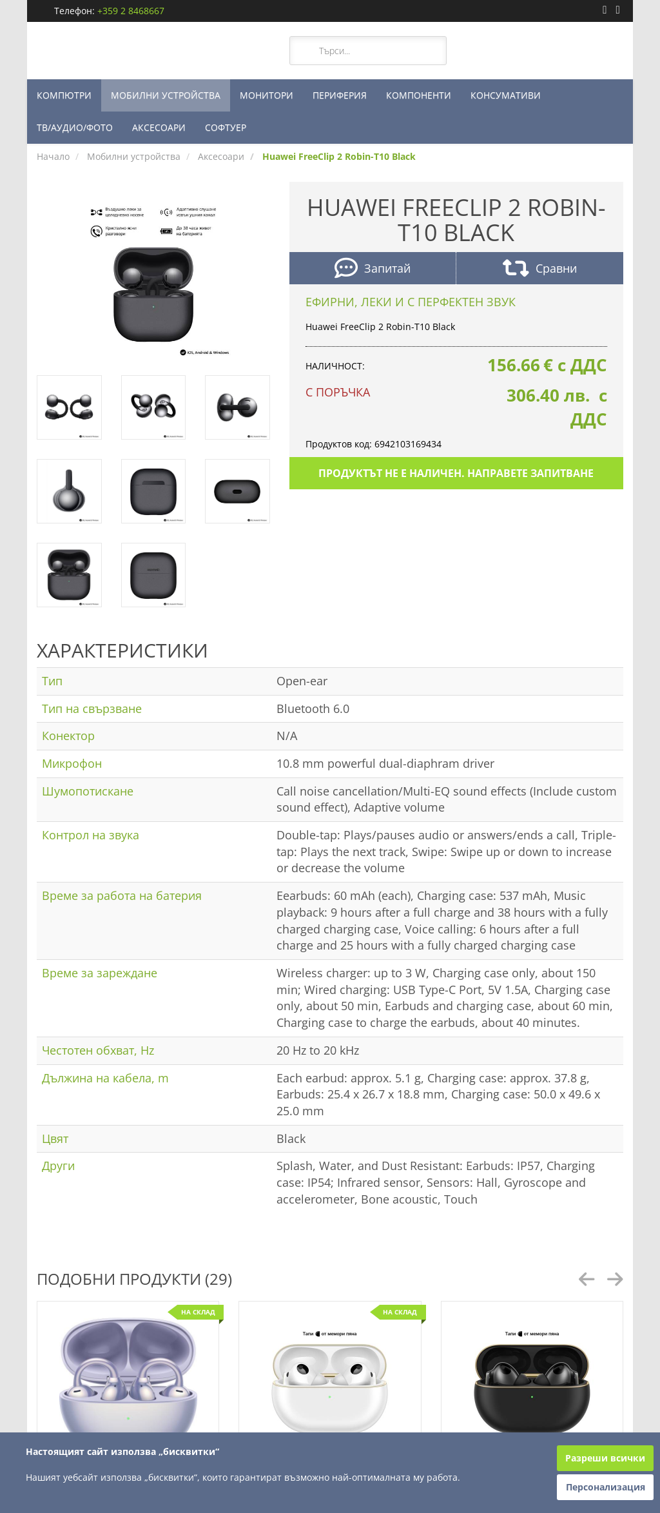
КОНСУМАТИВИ (506, 95)
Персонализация (605, 1487)
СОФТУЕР (225, 127)
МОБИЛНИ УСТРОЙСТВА (165, 95)
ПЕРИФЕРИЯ (340, 95)
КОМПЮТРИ (64, 95)
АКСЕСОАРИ (159, 127)
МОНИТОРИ (266, 95)
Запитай (373, 270)
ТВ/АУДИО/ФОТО (75, 127)
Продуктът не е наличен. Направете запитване (456, 473)
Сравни (540, 270)
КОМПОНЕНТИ (418, 95)
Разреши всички (605, 1458)
